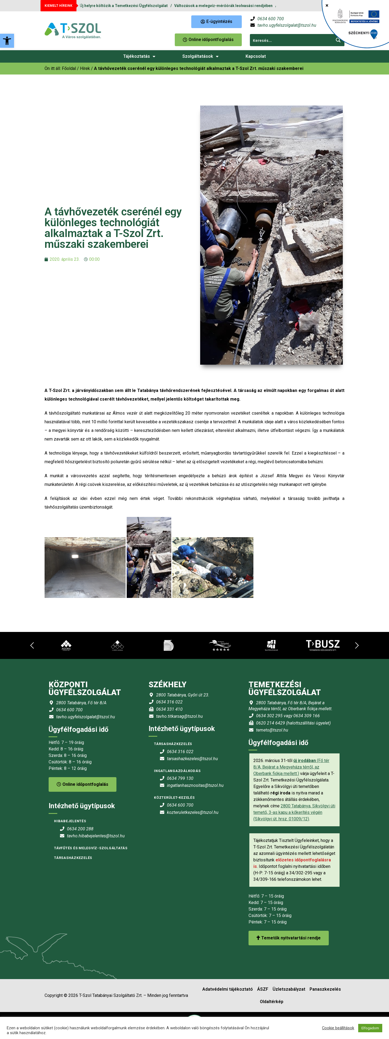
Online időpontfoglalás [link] (82, 784)
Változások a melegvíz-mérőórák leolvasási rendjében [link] (223, 6)
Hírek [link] (85, 68)
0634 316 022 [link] (169, 702)
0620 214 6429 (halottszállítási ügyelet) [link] (293, 723)
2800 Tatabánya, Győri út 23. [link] (182, 695)
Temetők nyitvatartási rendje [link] (289, 937)
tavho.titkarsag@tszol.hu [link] (179, 716)
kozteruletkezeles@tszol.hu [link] (193, 812)
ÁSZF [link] (262, 989)
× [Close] (327, 5)
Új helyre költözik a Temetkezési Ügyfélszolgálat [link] (124, 6)
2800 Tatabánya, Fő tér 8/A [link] (81, 702)
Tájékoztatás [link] (139, 56)
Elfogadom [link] (370, 1028)
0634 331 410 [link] (169, 709)
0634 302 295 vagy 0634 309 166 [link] (288, 715)
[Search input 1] (291, 40)
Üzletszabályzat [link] (289, 989)
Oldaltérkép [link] (271, 1001)
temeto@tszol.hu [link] (272, 730)
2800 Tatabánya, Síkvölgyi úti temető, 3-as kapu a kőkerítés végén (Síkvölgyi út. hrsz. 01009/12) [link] (294, 812)
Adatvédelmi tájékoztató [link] (227, 989)
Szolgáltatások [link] (200, 56)
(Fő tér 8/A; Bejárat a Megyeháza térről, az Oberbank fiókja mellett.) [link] (291, 767)
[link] (7, 41)
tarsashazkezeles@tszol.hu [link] (192, 758)
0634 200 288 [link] (80, 828)
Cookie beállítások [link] (338, 1028)
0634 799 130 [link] (180, 778)
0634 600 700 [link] (270, 18)
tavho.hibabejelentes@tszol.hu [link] (96, 835)
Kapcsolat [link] (256, 56)
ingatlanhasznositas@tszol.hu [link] (195, 785)
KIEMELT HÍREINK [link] (58, 6)
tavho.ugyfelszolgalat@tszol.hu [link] (286, 25)
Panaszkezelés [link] (325, 989)
